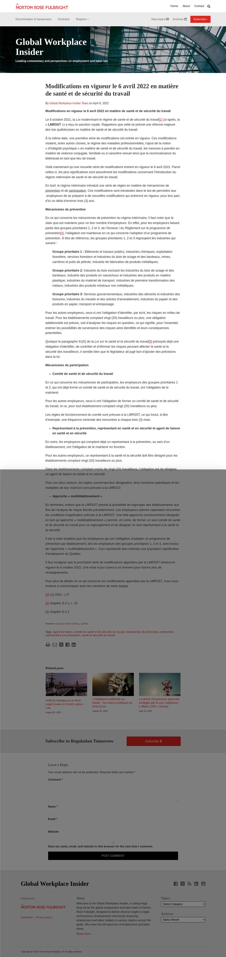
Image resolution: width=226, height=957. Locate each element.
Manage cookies (113, 946)
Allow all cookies (70, 944)
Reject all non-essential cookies (157, 946)
